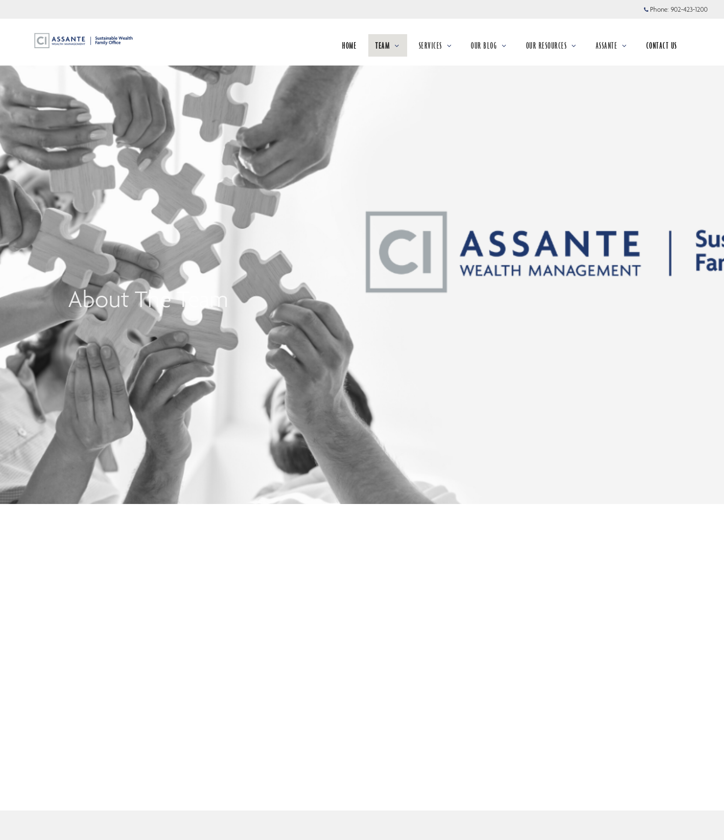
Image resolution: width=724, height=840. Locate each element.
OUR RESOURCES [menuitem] (551, 45)
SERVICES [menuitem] (436, 45)
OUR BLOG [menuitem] (489, 45)
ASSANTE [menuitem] (612, 45)
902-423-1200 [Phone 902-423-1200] (689, 9)
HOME (349, 45)
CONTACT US (661, 45)
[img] (362, 252)
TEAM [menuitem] (387, 45)
